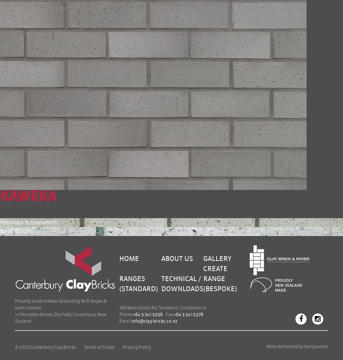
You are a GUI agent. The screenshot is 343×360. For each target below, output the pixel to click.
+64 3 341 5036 (148, 314)
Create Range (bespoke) (220, 279)
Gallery (217, 259)
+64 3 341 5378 (188, 314)
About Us (177, 259)
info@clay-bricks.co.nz (154, 321)
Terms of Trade (99, 347)
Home (129, 259)
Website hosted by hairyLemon (297, 346)
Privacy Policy (137, 347)
